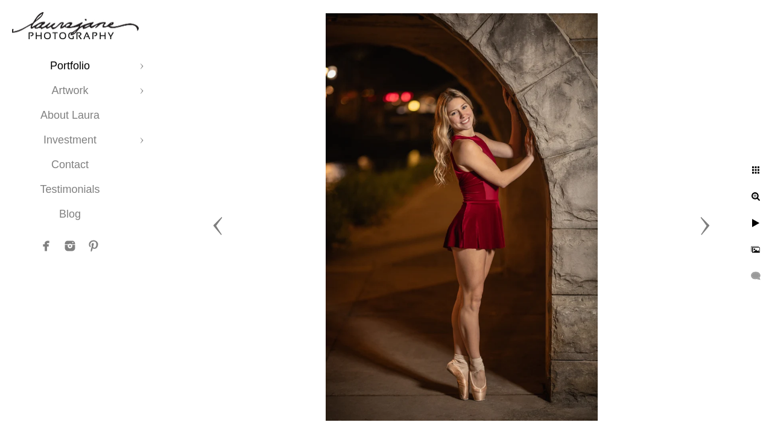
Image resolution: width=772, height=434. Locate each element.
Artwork (69, 90)
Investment (69, 140)
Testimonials (70, 189)
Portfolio (70, 66)
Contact (70, 165)
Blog (70, 214)
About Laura (70, 115)
